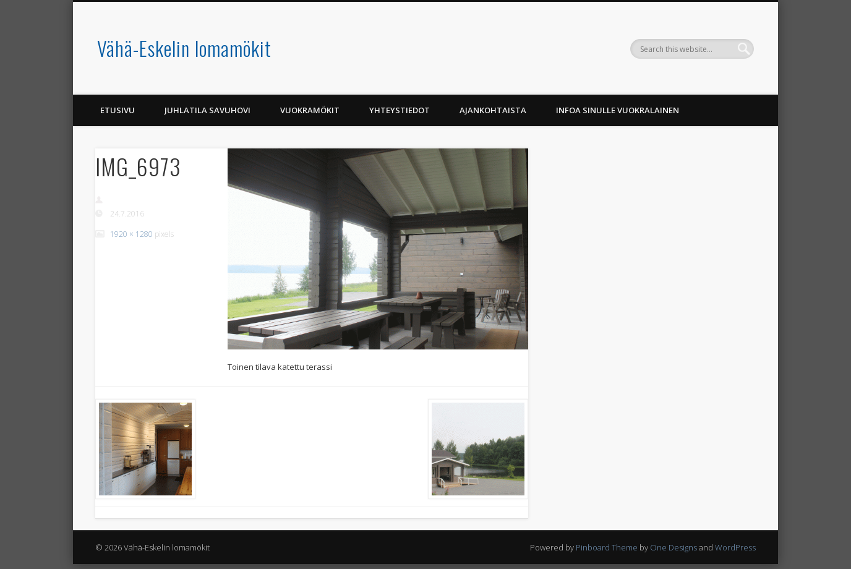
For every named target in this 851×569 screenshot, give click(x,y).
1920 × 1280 (131, 234)
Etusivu (117, 110)
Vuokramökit (310, 110)
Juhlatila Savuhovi (207, 110)
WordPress (735, 547)
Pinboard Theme (607, 547)
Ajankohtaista (493, 110)
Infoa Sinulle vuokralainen (617, 110)
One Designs (673, 547)
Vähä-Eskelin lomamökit (184, 47)
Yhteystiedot (399, 110)
